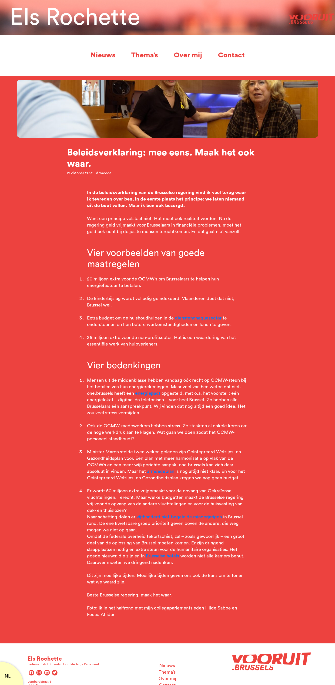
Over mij (188, 55)
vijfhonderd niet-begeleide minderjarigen (179, 517)
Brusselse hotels (162, 556)
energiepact (147, 393)
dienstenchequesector (198, 318)
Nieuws (102, 55)
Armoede (103, 173)
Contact (231, 55)
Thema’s (144, 55)
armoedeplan (160, 471)
